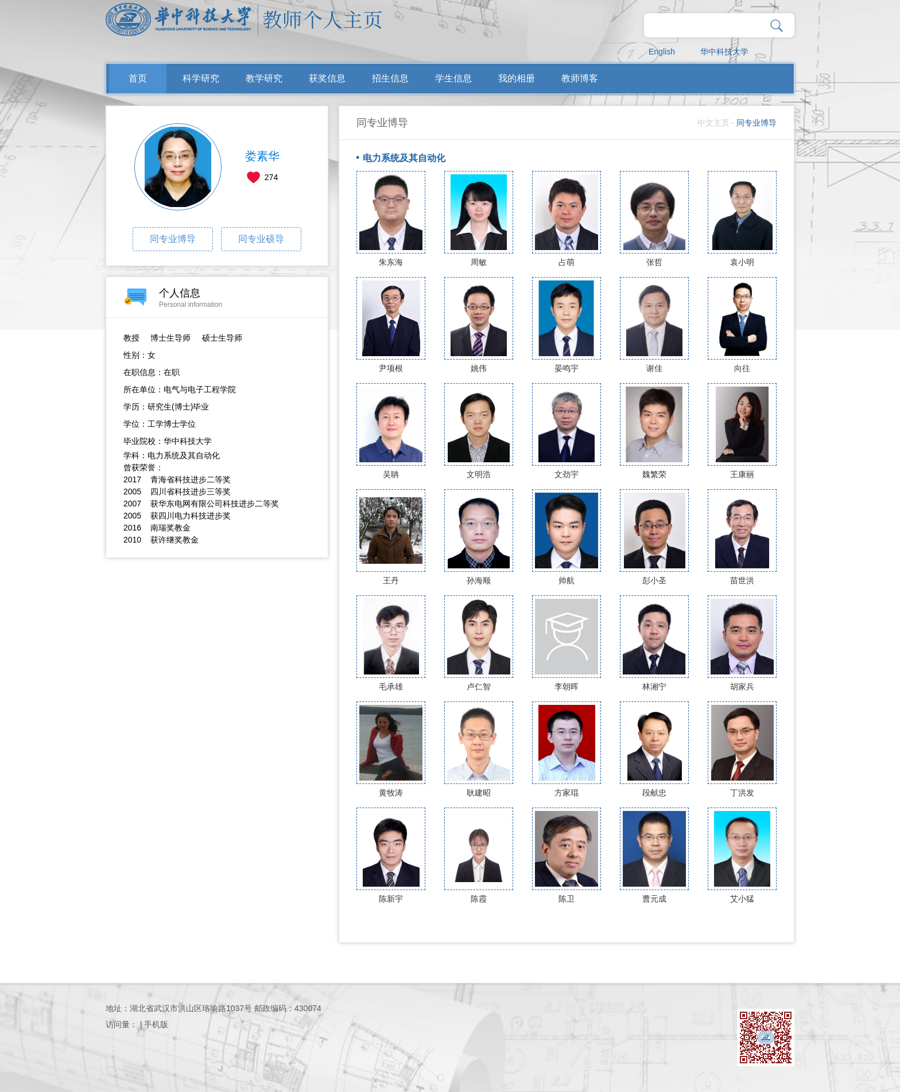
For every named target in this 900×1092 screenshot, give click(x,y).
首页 (138, 78)
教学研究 (264, 78)
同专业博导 (173, 239)
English (662, 51)
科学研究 (201, 78)
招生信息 (390, 78)
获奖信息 (327, 78)
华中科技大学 (724, 51)
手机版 (156, 1024)
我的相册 (516, 78)
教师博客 (579, 78)
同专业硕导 (261, 239)
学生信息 (453, 78)
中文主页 (713, 122)
